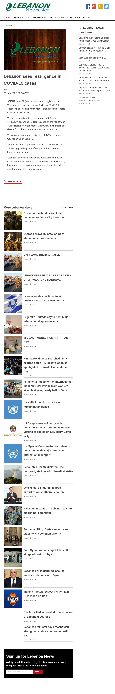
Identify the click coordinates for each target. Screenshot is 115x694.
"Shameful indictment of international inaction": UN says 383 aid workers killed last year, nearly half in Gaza (47, 386)
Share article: (13, 181)
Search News (73, 17)
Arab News (19, 17)
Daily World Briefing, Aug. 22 (42, 254)
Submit (38, 671)
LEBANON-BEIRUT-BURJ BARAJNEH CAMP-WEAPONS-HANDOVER (94, 68)
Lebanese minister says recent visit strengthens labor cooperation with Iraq (46, 631)
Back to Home (10, 25)
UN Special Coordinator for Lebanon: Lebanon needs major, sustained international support (47, 450)
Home (7, 17)
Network (87, 17)
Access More (67, 208)
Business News (57, 17)
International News (37, 17)
